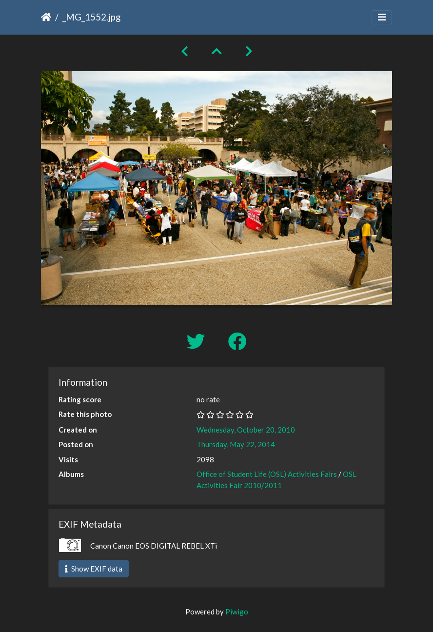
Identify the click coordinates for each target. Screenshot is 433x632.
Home (46, 17)
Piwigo (236, 611)
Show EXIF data (93, 568)
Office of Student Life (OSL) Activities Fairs (267, 474)
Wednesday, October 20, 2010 (246, 429)
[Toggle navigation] (382, 17)
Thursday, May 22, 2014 (236, 444)
